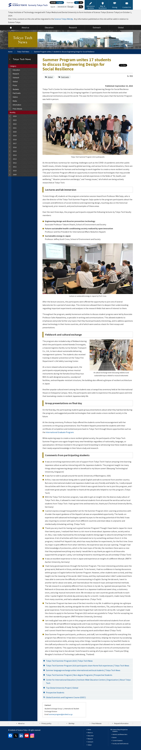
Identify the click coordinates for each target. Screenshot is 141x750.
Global (50, 77)
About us (21, 723)
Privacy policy (46, 723)
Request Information (121, 723)
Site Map (71, 723)
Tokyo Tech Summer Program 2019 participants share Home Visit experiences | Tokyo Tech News (87, 665)
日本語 (53, 2)
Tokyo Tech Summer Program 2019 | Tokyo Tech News (69, 661)
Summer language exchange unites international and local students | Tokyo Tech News (83, 670)
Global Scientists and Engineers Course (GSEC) (66, 697)
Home (10, 51)
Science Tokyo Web (62, 19)
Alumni (114, 737)
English (60, 2)
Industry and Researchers (119, 734)
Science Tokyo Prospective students (120, 730)
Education (91, 736)
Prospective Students (55, 692)
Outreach (90, 742)
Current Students (117, 740)
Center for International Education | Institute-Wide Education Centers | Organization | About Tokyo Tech (88, 681)
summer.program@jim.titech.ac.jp (61, 714)
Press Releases (96, 723)
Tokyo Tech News (23, 51)
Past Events (65, 77)
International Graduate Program (60, 432)
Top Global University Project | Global (62, 687)
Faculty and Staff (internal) (120, 744)
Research (90, 739)
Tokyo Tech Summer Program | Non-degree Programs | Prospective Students (79, 675)
